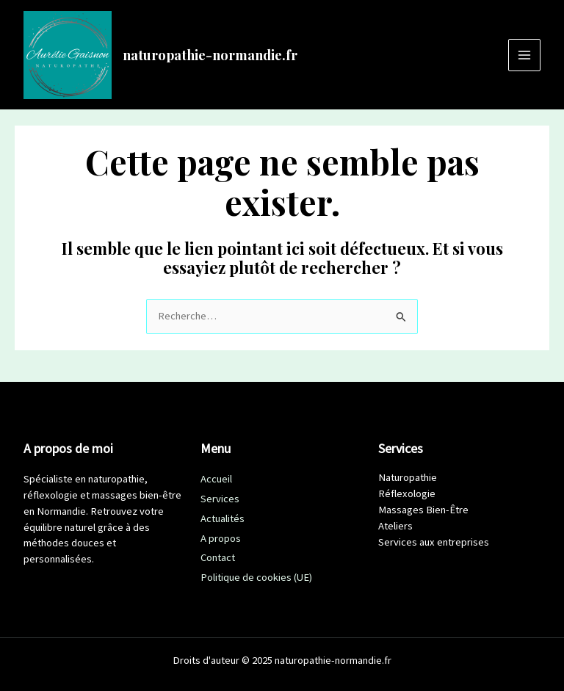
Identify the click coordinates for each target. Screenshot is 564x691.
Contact (217, 557)
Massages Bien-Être (423, 509)
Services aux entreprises (433, 542)
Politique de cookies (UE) (256, 577)
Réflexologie (406, 493)
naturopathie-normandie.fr (210, 55)
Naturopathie (407, 477)
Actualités (222, 518)
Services (219, 498)
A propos (220, 538)
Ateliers (395, 525)
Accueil (216, 478)
